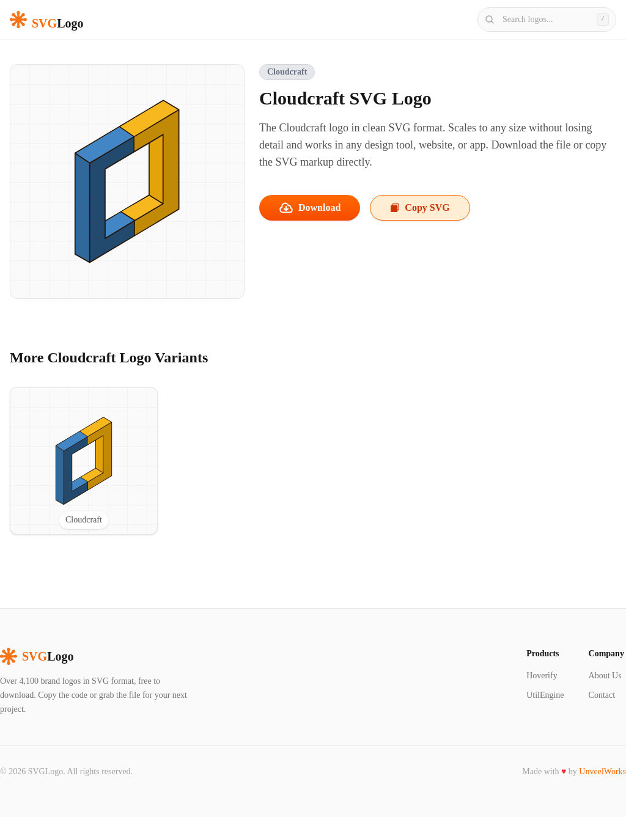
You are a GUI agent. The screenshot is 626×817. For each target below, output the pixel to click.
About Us (605, 675)
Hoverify (542, 675)
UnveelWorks (602, 771)
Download (310, 207)
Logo (36, 656)
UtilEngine (545, 695)
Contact (602, 695)
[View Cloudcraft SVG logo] (84, 461)
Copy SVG (419, 207)
